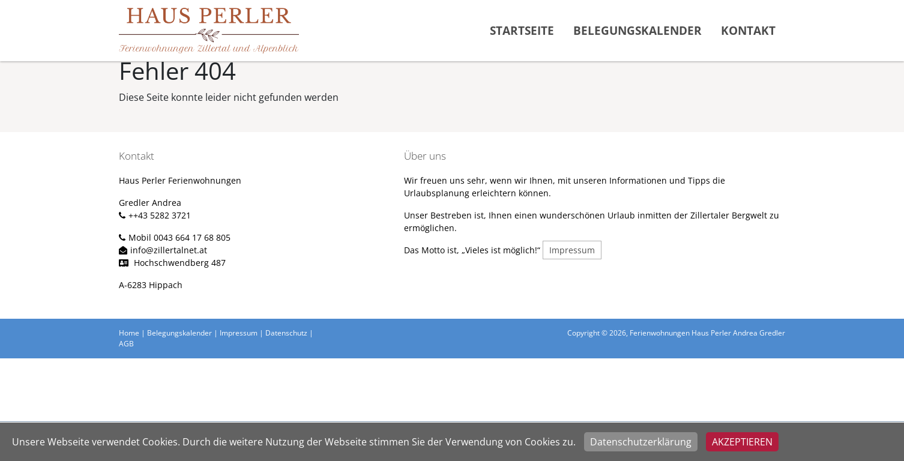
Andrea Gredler (758, 333)
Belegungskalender (637, 30)
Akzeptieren (742, 441)
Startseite (522, 30)
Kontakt (748, 30)
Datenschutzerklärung (641, 441)
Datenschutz (286, 333)
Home (129, 333)
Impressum (572, 250)
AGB (126, 344)
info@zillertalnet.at (168, 250)
